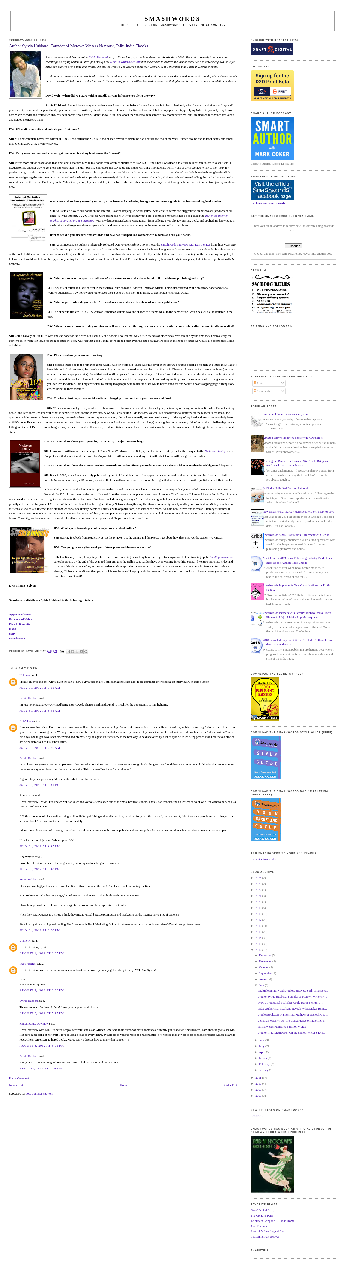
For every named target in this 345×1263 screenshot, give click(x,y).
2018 (258, 914)
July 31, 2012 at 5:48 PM (39, 869)
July (262, 985)
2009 (258, 1089)
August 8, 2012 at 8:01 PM (41, 1045)
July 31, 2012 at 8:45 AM (39, 710)
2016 (258, 926)
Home (123, 1085)
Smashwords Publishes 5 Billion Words (282, 1026)
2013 (258, 944)
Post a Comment (19, 1078)
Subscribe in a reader (263, 859)
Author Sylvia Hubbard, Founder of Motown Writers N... (292, 996)
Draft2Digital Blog (262, 1210)
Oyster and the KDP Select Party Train (286, 414)
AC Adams (26, 721)
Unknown (25, 675)
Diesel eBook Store (21, 624)
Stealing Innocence (221, 557)
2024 (258, 878)
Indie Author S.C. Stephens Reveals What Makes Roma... (292, 1008)
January (264, 1070)
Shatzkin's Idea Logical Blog (268, 1231)
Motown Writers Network (125, 62)
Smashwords (17, 638)
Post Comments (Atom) (40, 1093)
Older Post (230, 1085)
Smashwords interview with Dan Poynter (185, 244)
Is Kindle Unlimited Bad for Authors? (285, 488)
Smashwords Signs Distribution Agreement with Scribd (296, 534)
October (264, 967)
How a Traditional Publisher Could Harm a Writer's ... (290, 1002)
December (265, 955)
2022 (258, 890)
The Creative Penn (262, 1215)
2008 (258, 1095)
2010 (258, 1083)
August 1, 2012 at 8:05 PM (41, 953)
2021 (258, 896)
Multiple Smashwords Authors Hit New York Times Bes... (293, 990)
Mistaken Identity (215, 451)
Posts (258, 383)
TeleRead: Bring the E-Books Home (272, 1221)
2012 (258, 950)
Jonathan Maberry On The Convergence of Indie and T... (292, 1020)
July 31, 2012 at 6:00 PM (39, 930)
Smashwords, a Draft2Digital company (192, 25)
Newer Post (16, 1085)
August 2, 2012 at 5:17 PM (41, 1013)
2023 (258, 884)
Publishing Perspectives (265, 1236)
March (263, 1058)
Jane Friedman (259, 1226)
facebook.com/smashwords (268, 203)
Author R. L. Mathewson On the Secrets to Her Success (291, 1032)
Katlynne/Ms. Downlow (33, 1023)
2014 (258, 938)
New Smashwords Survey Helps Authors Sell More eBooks (298, 511)
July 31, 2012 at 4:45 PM (39, 846)
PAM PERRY (27, 963)
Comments (262, 391)
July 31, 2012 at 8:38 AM (39, 687)
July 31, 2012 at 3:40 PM (39, 785)
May (262, 1046)
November (265, 961)
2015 (258, 932)
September (266, 973)
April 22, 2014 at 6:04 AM (40, 1068)
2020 (258, 902)
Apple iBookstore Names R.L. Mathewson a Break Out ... (293, 1014)
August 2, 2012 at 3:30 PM (41, 990)
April (262, 1052)
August (264, 979)
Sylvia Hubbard (98, 57)
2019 (258, 908)
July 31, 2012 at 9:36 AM (39, 747)
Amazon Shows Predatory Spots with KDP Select (292, 437)
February (265, 1064)
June (262, 1040)
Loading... (257, 1115)
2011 (258, 1077)
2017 (258, 920)
